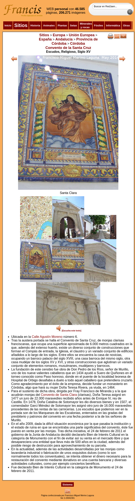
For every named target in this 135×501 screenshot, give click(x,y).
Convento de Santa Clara (59, 394)
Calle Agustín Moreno (47, 336)
